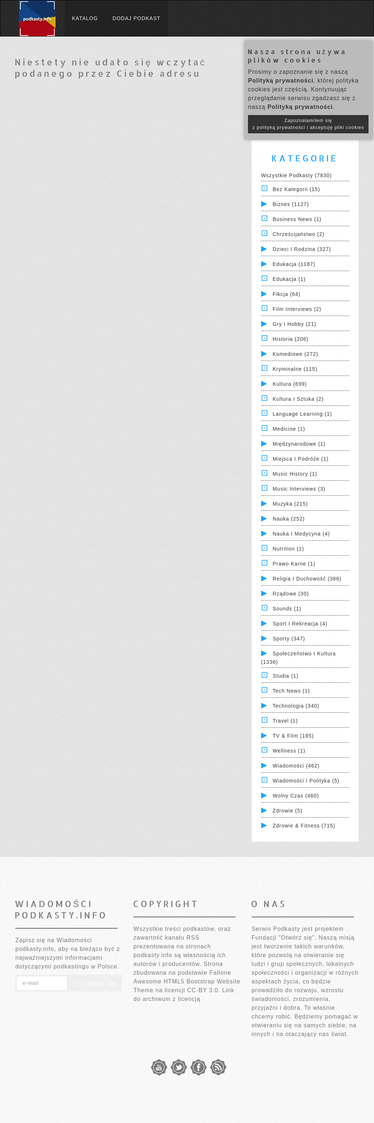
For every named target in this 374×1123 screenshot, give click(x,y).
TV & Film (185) (293, 736)
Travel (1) (285, 721)
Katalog (85, 18)
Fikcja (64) (286, 294)
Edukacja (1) (289, 279)
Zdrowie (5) (287, 811)
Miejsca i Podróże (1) (300, 459)
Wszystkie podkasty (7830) (296, 175)
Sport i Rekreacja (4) (299, 624)
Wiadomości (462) (296, 766)
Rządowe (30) (290, 594)
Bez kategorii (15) (296, 189)
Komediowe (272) (295, 354)
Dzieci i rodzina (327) (301, 249)
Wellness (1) (288, 751)
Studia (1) (285, 676)
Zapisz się (94, 983)
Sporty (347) (288, 639)
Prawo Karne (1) (293, 564)
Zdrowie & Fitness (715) (303, 826)
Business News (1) (296, 219)
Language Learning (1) (302, 414)
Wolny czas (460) (295, 796)
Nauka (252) (288, 519)
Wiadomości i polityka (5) (305, 781)
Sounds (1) (286, 609)
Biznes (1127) (290, 204)
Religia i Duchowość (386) (306, 579)
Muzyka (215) (290, 504)
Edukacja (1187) (293, 264)
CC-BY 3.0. (203, 990)
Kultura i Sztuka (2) (298, 399)
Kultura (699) (289, 384)
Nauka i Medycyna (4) (301, 534)
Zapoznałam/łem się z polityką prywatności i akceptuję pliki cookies (308, 124)
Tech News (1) (291, 691)
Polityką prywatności (280, 80)
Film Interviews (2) (296, 309)
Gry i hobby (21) (294, 324)
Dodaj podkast (136, 18)
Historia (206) (290, 339)
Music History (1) (294, 474)
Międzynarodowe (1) (298, 444)
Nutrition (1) (288, 549)
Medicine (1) (288, 429)
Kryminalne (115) (294, 369)
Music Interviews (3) (298, 489)
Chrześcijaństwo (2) (298, 234)
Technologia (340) (295, 706)
